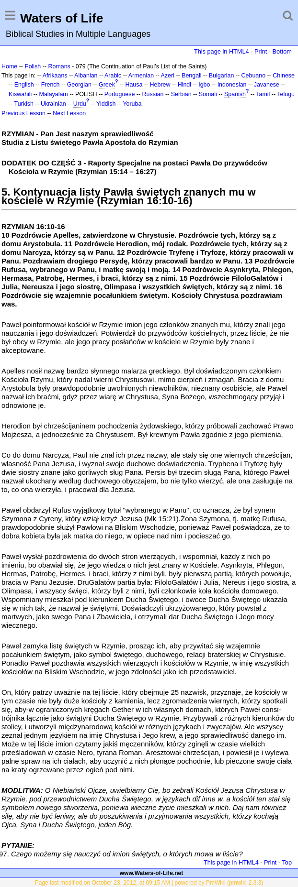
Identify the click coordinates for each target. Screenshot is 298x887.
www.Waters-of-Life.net (151, 873)
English (24, 84)
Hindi (184, 84)
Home (9, 66)
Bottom (282, 51)
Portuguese (119, 94)
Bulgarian (221, 75)
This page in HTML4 (221, 51)
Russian (153, 94)
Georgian (79, 84)
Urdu (79, 103)
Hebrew (160, 84)
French (50, 84)
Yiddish (105, 103)
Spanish (235, 94)
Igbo (204, 84)
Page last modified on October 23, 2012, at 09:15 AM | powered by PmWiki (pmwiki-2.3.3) (149, 882)
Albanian (85, 75)
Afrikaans (55, 75)
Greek (107, 84)
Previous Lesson (23, 113)
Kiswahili (20, 94)
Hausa (133, 84)
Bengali (192, 75)
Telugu (286, 94)
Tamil (263, 94)
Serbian (181, 94)
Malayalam (53, 94)
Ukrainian (53, 103)
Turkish (24, 103)
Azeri (167, 75)
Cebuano (253, 75)
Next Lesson (69, 113)
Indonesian (232, 84)
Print (260, 51)
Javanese (266, 84)
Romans (59, 66)
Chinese (284, 75)
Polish (32, 66)
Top (287, 862)
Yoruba (132, 103)
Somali (208, 94)
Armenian (141, 75)
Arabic (112, 75)
